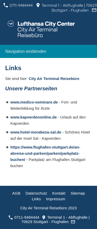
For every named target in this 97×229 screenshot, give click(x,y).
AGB (16, 193)
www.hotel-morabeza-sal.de (36, 132)
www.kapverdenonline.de (34, 117)
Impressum (55, 199)
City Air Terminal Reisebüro (54, 78)
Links (36, 199)
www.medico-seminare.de (34, 102)
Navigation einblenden (25, 51)
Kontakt (58, 193)
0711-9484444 (18, 5)
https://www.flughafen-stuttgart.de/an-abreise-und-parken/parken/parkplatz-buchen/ (45, 153)
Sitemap (78, 193)
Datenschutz (36, 193)
